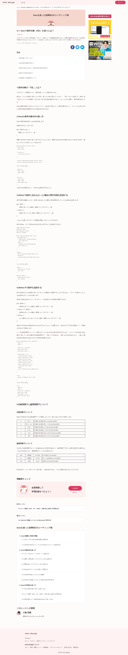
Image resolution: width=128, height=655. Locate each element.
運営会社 (75, 645)
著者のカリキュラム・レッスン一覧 (33, 614)
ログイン (120, 2)
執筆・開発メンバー (36, 645)
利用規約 (45, 645)
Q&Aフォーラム (41, 638)
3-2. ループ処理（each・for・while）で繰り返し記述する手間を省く (39, 506)
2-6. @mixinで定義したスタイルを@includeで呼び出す (34, 518)
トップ (18, 7)
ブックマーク (51, 638)
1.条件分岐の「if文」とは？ (25, 58)
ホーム (23, 2)
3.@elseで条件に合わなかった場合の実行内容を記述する (33, 68)
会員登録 (75, 486)
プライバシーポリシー (56, 645)
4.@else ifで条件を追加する (25, 73)
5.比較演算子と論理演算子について (27, 78)
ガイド (27, 645)
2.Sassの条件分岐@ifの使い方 (26, 63)
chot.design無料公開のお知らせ (100, 16)
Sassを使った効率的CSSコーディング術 (29, 7)
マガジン (32, 638)
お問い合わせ (68, 645)
